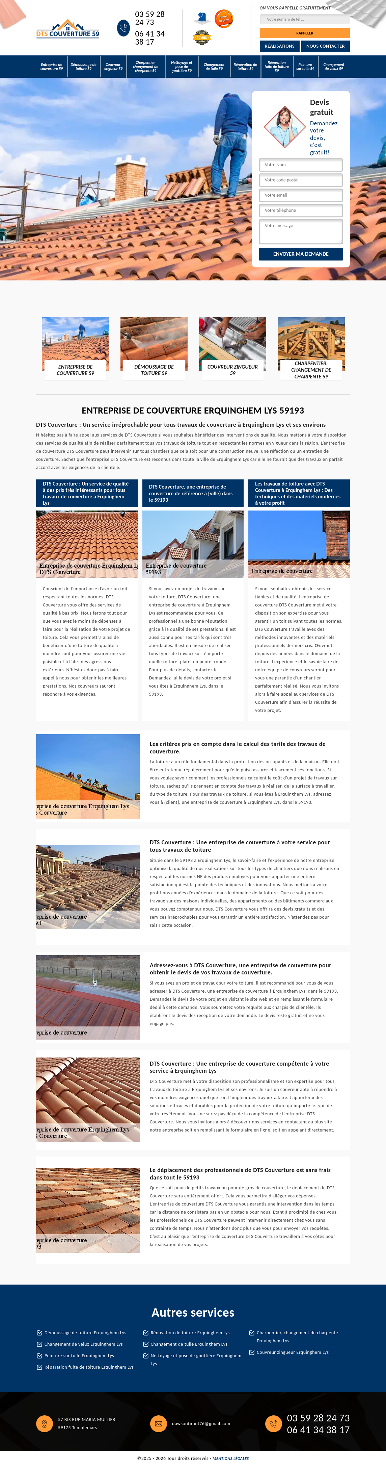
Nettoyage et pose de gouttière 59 (181, 66)
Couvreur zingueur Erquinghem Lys (293, 1352)
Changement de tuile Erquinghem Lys (189, 1344)
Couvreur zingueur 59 (113, 66)
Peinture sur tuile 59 (305, 66)
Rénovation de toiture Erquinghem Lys (190, 1333)
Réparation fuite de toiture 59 (276, 66)
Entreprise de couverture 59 (51, 66)
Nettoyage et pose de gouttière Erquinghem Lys (196, 1360)
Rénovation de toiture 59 (245, 66)
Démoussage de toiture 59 (83, 66)
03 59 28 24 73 (150, 18)
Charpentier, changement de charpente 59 (145, 66)
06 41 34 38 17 (150, 38)
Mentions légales (231, 1458)
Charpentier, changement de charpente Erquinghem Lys (297, 1337)
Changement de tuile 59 (214, 66)
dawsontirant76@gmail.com (201, 1423)
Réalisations (280, 46)
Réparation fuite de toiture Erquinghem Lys (89, 1367)
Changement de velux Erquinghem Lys (84, 1344)
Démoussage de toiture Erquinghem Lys (85, 1333)
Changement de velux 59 (334, 66)
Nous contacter (325, 46)
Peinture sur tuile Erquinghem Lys (79, 1356)
